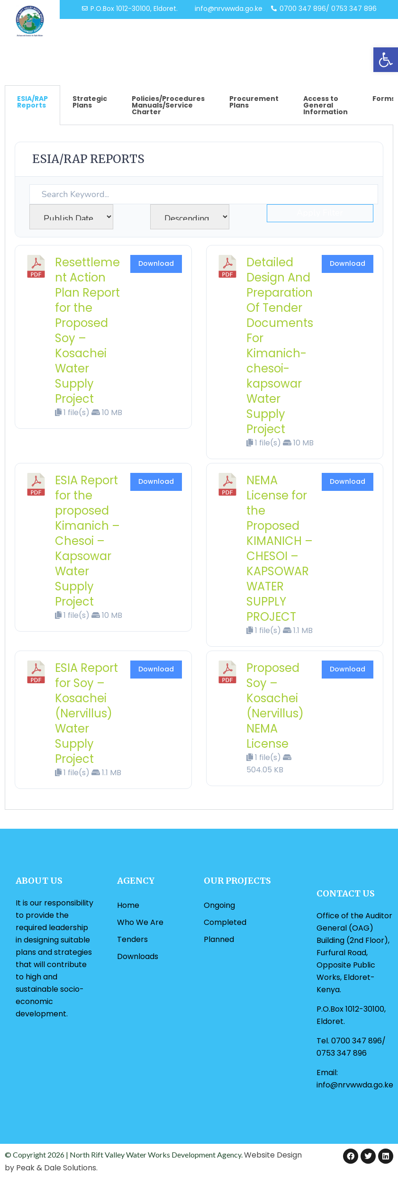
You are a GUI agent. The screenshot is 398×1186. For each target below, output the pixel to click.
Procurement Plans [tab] (254, 102)
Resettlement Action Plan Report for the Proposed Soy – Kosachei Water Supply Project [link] (87, 330)
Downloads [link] (137, 956)
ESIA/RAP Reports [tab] (32, 102)
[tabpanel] (199, 467)
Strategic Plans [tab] (89, 102)
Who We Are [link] (140, 922)
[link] (385, 59)
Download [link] (156, 263)
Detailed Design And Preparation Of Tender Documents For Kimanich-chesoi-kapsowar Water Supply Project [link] (279, 345)
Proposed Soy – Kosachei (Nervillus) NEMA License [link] (275, 705)
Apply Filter (320, 212)
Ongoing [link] (219, 905)
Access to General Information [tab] (325, 105)
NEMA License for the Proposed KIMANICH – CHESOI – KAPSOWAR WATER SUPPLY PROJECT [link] (279, 548)
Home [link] (128, 905)
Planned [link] (219, 939)
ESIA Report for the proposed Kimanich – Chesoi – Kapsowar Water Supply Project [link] (87, 540)
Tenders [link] (132, 939)
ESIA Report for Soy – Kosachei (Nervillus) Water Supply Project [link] (86, 713)
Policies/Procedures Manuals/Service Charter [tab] (168, 105)
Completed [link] (225, 922)
